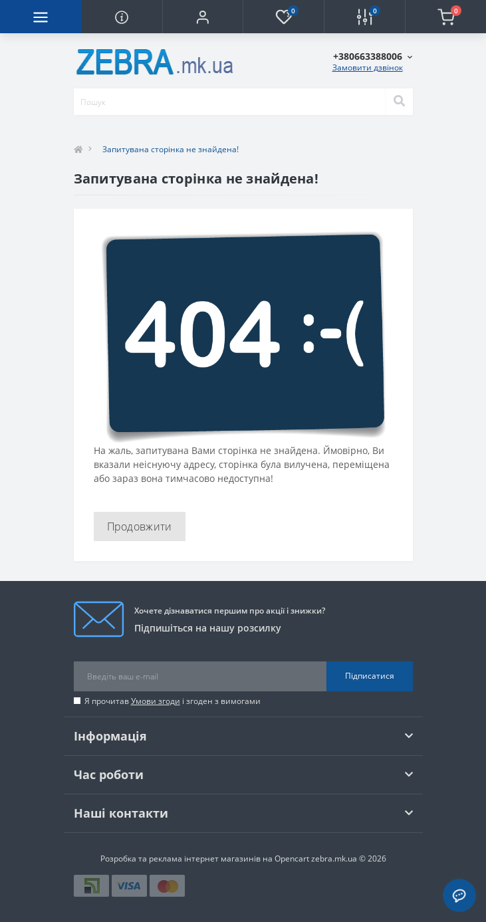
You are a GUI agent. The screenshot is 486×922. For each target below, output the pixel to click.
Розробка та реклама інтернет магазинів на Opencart (204, 858)
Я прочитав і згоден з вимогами (172, 701)
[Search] (399, 101)
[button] (202, 16)
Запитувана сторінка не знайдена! (170, 149)
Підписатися (369, 675)
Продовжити (139, 526)
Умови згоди (155, 701)
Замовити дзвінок (367, 67)
